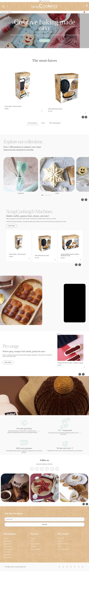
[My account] (84, 6)
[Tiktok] (42, 500)
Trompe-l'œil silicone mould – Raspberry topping (70, 382)
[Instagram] (32, 500)
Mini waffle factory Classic (55, 110)
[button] (43, 1)
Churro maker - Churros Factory (13, 107)
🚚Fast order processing (44, 1)
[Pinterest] (52, 500)
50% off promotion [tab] (55, 124)
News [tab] (43, 124)
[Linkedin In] (57, 500)
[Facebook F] (37, 500)
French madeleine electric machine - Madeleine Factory (70, 256)
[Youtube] (47, 500)
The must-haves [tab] (32, 124)
